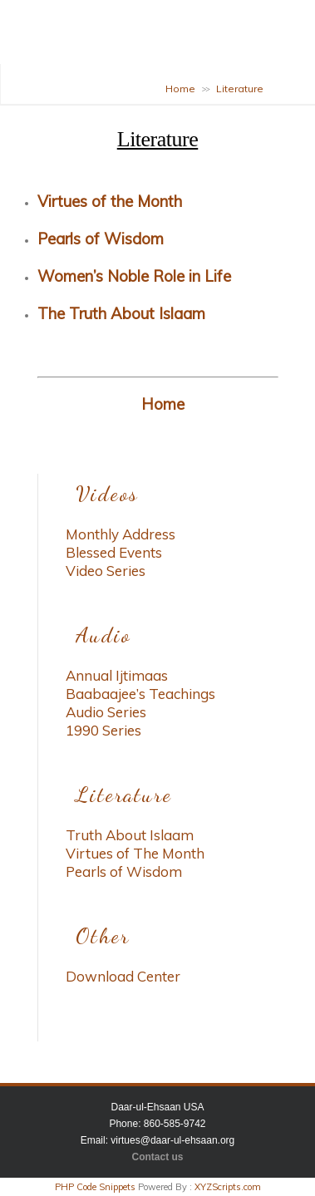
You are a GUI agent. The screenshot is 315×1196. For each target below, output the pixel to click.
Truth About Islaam (130, 835)
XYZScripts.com (227, 1187)
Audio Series (106, 712)
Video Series (105, 570)
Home (180, 88)
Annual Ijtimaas (117, 675)
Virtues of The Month (135, 853)
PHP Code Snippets (95, 1187)
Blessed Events (114, 552)
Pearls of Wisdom (124, 871)
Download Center (123, 976)
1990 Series (103, 730)
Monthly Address (120, 534)
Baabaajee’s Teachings (140, 693)
